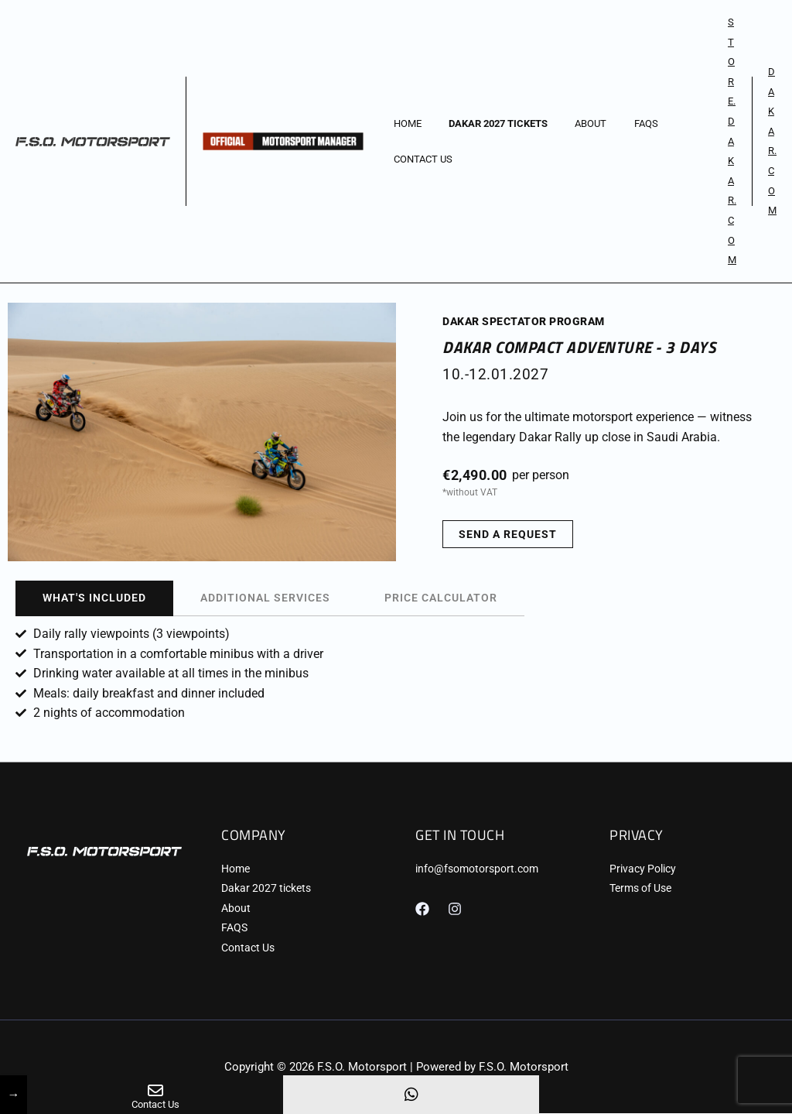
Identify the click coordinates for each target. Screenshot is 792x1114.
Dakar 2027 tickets (487, 123)
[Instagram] (455, 909)
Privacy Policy (642, 868)
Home (404, 123)
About (573, 123)
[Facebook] (422, 909)
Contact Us (419, 159)
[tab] (94, 598)
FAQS (621, 123)
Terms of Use (640, 889)
